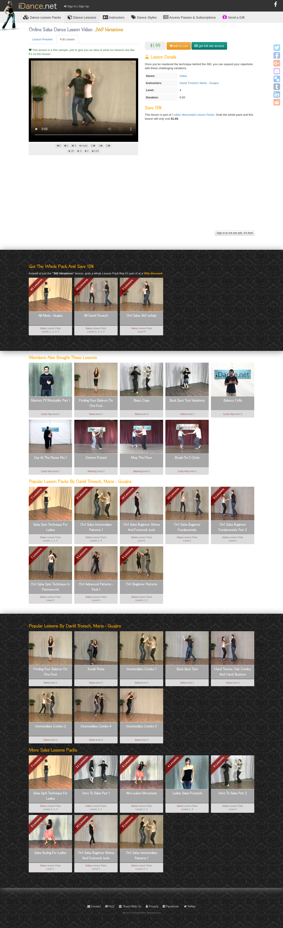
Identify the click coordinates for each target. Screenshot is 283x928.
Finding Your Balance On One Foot (96, 403)
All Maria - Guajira (50, 316)
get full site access (209, 46)
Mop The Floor (141, 458)
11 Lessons (82, 762)
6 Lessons (82, 493)
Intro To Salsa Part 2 (232, 793)
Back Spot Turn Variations (187, 401)
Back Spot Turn (187, 669)
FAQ (109, 906)
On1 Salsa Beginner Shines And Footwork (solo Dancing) (141, 528)
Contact (94, 906)
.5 (73, 146)
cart (179, 46)
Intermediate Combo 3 (50, 726)
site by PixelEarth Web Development (141, 912)
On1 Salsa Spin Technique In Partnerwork (50, 587)
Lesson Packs (42, 17)
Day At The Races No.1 (50, 458)
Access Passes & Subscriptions (189, 17)
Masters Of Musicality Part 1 (50, 401)
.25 (71, 151)
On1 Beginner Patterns (141, 584)
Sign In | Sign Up (76, 6)
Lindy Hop (46, 414)
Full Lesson (67, 39)
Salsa (183, 76)
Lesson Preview (42, 39)
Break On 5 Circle (187, 458)
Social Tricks (96, 669)
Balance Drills (232, 401)
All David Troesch (96, 316)
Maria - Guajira (209, 83)
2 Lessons (127, 284)
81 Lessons (36, 284)
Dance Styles (144, 17)
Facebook (171, 906)
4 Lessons (173, 762)
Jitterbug (92, 471)
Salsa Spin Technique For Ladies (50, 527)
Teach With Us (130, 906)
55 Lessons (82, 284)
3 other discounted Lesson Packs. (194, 114)
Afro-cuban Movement (141, 793)
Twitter (190, 906)
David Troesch (189, 83)
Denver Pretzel (96, 458)
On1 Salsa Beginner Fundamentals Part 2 (232, 527)
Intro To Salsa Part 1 (96, 793)
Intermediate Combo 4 (95, 726)
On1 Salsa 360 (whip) (141, 316)
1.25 (95, 151)
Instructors (113, 17)
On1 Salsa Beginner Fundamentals (187, 527)
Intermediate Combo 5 (141, 726)
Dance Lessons (82, 17)
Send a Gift (233, 17)
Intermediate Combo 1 (141, 669)
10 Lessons (127, 493)
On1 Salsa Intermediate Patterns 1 (96, 527)
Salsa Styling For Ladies (50, 853)
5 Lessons (218, 493)
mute (83, 146)
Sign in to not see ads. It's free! (234, 232)
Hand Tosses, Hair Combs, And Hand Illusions (232, 672)
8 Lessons (218, 762)
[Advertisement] (141, 198)
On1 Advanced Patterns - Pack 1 (96, 587)
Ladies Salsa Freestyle (187, 793)
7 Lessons (36, 493)
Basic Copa (141, 401)
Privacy (152, 906)
